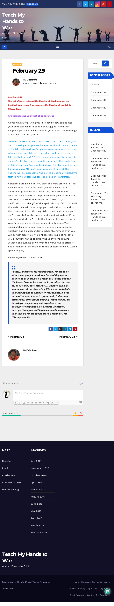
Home (76, 582)
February (17, 64)
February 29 (28, 70)
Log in (5, 468)
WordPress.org (10, 489)
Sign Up (90, 595)
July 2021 (36, 461)
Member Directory (77, 588)
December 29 (98, 107)
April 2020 (37, 482)
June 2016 (36, 503)
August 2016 (38, 496)
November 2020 (40, 468)
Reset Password (77, 595)
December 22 (98, 150)
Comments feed (11, 482)
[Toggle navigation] (58, 47)
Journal (95, 84)
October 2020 (39, 475)
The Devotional (103, 595)
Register (7, 461)
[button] (109, 46)
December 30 (98, 100)
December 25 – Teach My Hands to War (100, 196)
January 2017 (38, 489)
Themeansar (7, 588)
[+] (56, 402)
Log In (107, 582)
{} (52, 402)
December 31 (98, 92)
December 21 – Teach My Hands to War (99, 179)
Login (80, 383)
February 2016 (39, 532)
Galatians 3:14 (49, 83)
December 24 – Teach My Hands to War (100, 213)
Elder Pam (32, 79)
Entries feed (9, 475)
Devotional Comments (91, 582)
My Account (93, 588)
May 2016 (36, 511)
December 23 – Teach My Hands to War (100, 161)
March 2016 (37, 525)
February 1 (16, 336)
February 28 (68, 336)
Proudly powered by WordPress (16, 582)
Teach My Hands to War (13, 21)
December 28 (98, 115)
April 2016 (36, 518)
